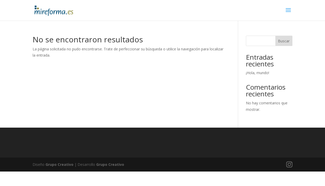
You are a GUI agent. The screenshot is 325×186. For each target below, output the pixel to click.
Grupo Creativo (59, 164)
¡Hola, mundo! (257, 72)
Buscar (284, 40)
